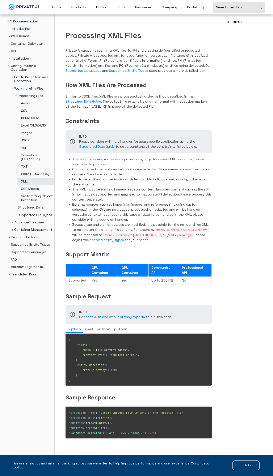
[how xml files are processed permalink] (63, 85)
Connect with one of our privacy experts (112, 317)
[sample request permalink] (63, 296)
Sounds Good (246, 465)
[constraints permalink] (63, 120)
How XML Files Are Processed (244, 29)
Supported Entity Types (128, 70)
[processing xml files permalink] (63, 35)
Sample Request (236, 51)
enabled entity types (107, 240)
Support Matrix (235, 44)
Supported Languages (83, 70)
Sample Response (237, 58)
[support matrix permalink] (63, 254)
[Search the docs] (239, 7)
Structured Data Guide (83, 101)
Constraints (233, 36)
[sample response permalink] (63, 397)
